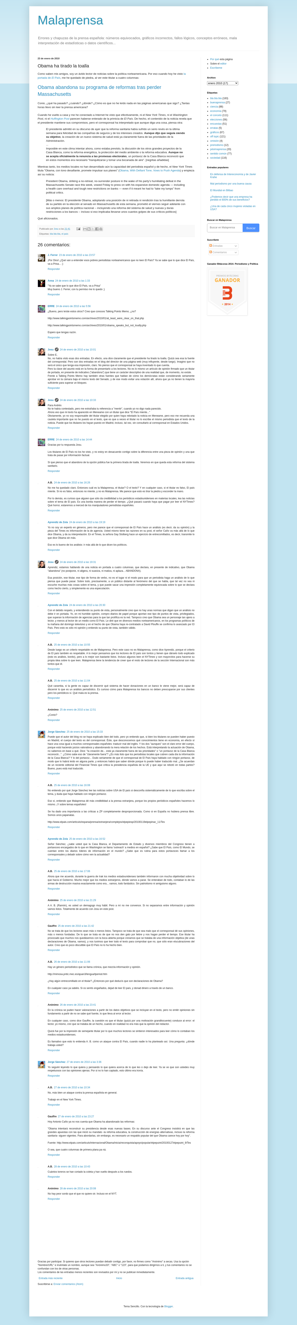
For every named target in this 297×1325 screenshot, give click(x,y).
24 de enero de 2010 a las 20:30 (87, 605)
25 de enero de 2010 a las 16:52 (87, 838)
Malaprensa (70, 20)
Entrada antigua (184, 1278)
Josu (51, 349)
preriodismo (216, 145)
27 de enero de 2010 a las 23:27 (76, 1116)
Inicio (119, 1278)
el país (64, 234)
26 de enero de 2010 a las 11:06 (72, 961)
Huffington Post (60, 118)
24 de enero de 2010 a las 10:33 (78, 400)
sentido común (218, 153)
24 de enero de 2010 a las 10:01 (78, 349)
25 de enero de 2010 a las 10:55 (72, 644)
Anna (51, 280)
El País (56, 77)
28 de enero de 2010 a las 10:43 (72, 1166)
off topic (214, 136)
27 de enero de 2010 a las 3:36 (84, 1062)
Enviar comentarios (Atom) (68, 1284)
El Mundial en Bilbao (221, 190)
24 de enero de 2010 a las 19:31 (78, 562)
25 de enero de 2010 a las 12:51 (78, 709)
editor (223, 63)
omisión (214, 140)
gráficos (214, 132)
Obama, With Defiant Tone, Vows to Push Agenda (149, 170)
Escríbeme (216, 67)
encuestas (216, 123)
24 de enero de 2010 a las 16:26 (72, 482)
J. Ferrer (53, 255)
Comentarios (218, 252)
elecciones (216, 119)
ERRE (51, 306)
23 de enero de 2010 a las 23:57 (77, 255)
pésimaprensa (218, 149)
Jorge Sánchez (56, 731)
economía (215, 111)
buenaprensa (217, 102)
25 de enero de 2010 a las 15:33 (85, 731)
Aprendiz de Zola (58, 522)
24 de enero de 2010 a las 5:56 (73, 306)
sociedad (215, 157)
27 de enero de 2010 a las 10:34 (72, 1087)
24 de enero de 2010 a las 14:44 (74, 439)
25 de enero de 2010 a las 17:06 (72, 871)
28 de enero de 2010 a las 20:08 (78, 1188)
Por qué (215, 59)
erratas (214, 127)
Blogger (168, 1306)
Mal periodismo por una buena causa (230, 183)
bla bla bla (55, 234)
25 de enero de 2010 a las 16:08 (72, 785)
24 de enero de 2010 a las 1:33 (72, 280)
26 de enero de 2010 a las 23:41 (78, 1004)
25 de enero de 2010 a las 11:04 (72, 680)
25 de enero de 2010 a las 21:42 (76, 925)
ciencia (214, 106)
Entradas (216, 245)
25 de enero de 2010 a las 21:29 (78, 900)
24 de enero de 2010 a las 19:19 (87, 522)
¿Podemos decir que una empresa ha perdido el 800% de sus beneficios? (231, 198)
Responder (54, 269)
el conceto (216, 115)
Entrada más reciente (51, 1278)
